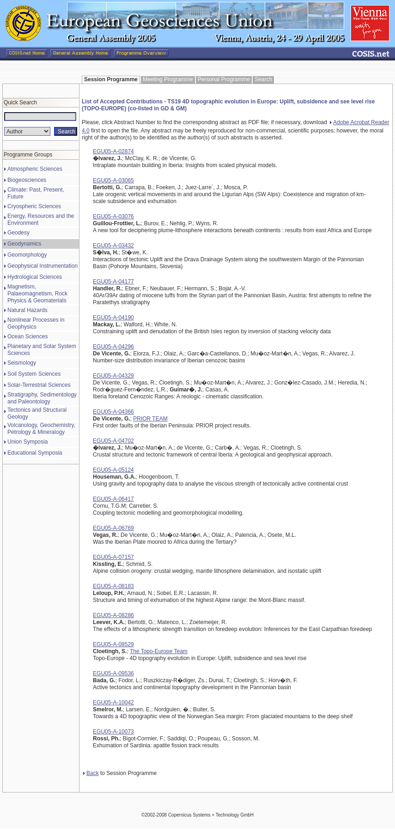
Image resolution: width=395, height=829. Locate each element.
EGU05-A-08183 (113, 586)
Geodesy (18, 232)
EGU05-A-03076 (113, 216)
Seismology (21, 363)
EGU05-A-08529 (113, 644)
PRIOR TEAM (150, 418)
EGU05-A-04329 (113, 375)
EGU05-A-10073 (113, 731)
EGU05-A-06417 (113, 499)
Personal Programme (224, 79)
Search (263, 79)
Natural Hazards (27, 310)
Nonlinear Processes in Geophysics (35, 323)
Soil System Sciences (34, 374)
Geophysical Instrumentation (42, 266)
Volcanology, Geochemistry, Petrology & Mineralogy (41, 428)
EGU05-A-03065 (113, 180)
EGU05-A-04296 (113, 346)
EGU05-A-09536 (113, 673)
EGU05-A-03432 (113, 245)
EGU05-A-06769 (113, 528)
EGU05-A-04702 (113, 441)
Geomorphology (27, 255)
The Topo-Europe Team (159, 651)
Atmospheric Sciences (34, 169)
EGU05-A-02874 (113, 151)
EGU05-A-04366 (113, 411)
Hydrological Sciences (34, 277)
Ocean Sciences (27, 336)
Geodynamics (24, 243)
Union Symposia (27, 442)
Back (91, 773)
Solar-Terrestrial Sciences (39, 385)
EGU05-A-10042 (113, 702)
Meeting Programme (168, 79)
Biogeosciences (26, 180)
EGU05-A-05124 (113, 470)
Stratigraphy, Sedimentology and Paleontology (42, 398)
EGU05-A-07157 (113, 557)
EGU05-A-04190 (113, 317)
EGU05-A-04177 (113, 281)
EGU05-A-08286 (113, 615)
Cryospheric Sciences (34, 206)
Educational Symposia (34, 453)
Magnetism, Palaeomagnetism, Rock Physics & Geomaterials (37, 293)
